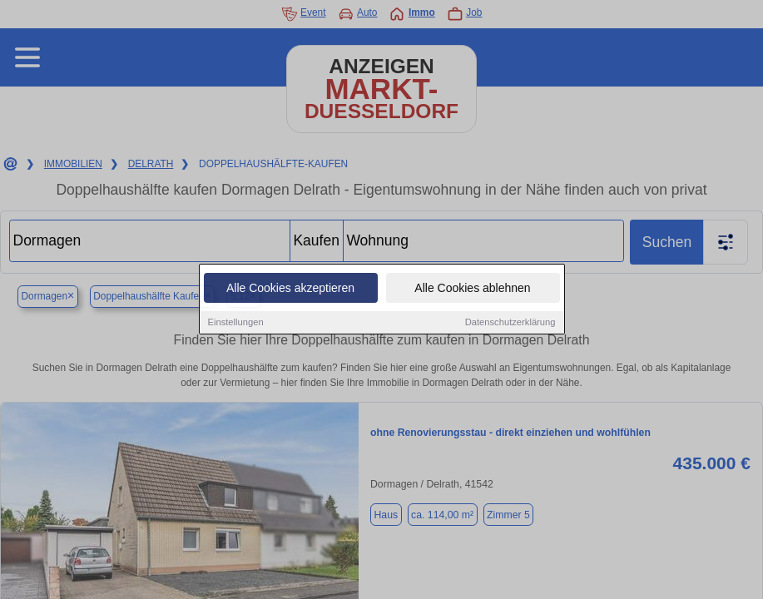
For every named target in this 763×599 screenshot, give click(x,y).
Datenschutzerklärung (510, 323)
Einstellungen (236, 323)
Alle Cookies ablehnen (472, 288)
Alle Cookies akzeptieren (290, 288)
